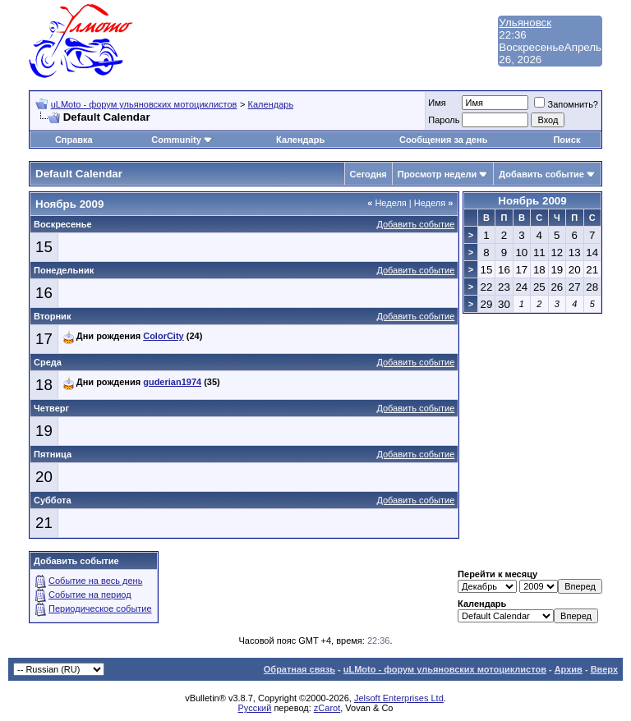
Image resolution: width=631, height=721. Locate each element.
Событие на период (89, 594)
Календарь (271, 104)
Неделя (387, 203)
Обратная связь (299, 669)
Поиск (566, 140)
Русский (255, 708)
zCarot (327, 708)
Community (182, 140)
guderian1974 (172, 382)
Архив (569, 669)
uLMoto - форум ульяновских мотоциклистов (144, 104)
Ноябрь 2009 (532, 201)
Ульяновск (525, 22)
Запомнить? (566, 104)
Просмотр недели (437, 174)
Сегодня (368, 174)
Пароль (443, 120)
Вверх (604, 669)
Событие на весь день (95, 581)
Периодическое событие (100, 608)
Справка (74, 140)
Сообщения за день (443, 140)
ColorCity (163, 336)
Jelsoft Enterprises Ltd (399, 698)
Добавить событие (541, 174)
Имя (436, 103)
